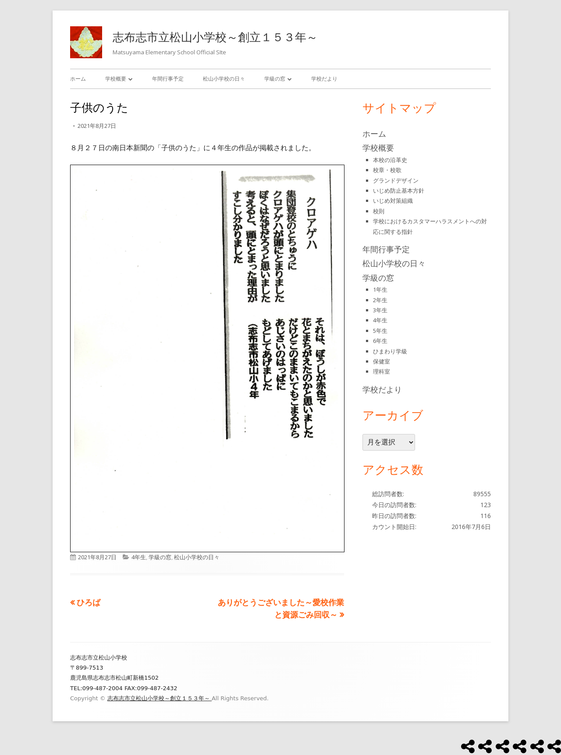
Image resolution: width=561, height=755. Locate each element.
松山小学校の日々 (224, 78)
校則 (378, 211)
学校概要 (115, 78)
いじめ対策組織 (393, 201)
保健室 (381, 361)
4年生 (138, 557)
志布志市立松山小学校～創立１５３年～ (215, 37)
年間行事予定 (168, 78)
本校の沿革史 (390, 160)
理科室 (381, 371)
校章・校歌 (387, 170)
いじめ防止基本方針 (398, 190)
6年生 (380, 341)
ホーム (78, 78)
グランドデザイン (396, 180)
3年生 (380, 310)
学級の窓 (274, 78)
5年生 (380, 331)
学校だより (324, 78)
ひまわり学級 (390, 351)
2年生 (380, 300)
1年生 (380, 289)
